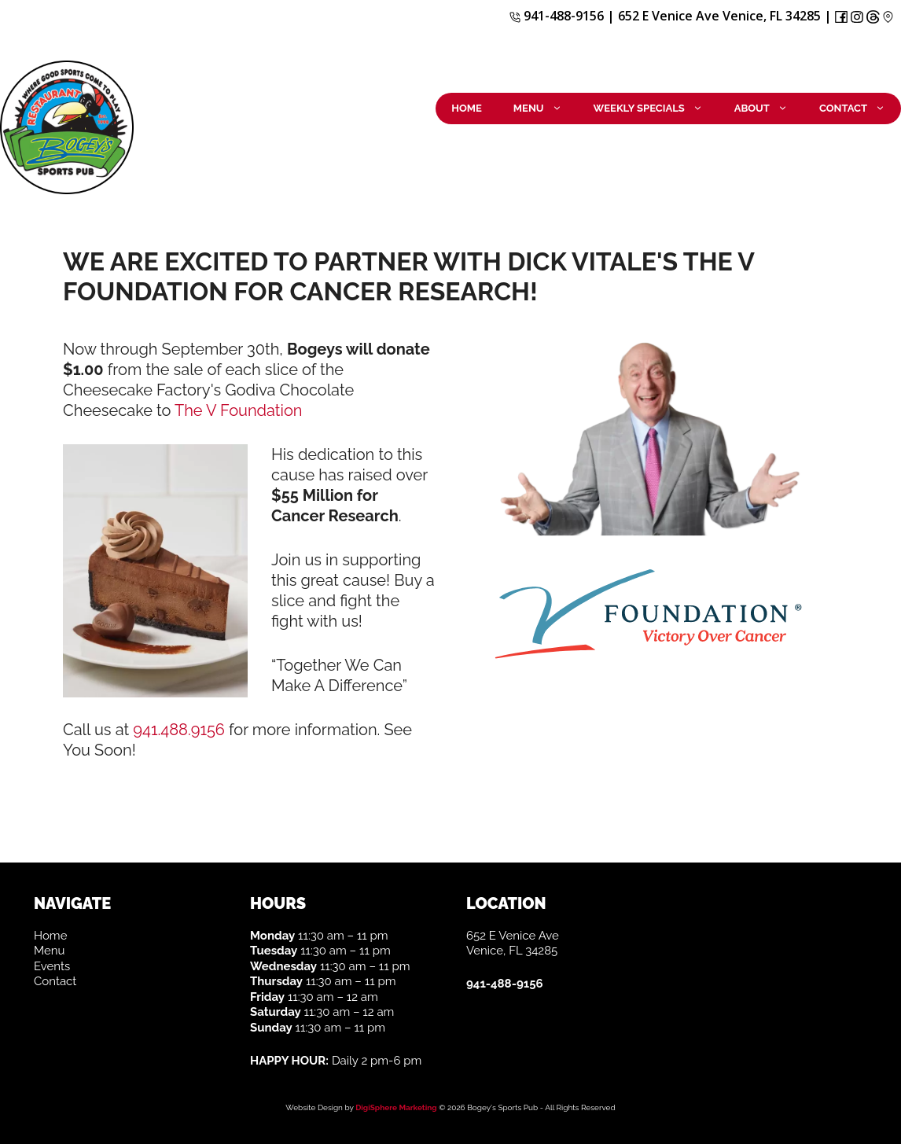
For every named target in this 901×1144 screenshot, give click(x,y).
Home (466, 108)
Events (52, 966)
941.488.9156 (179, 729)
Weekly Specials (656, 108)
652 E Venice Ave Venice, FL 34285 (719, 15)
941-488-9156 (556, 15)
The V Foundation (238, 410)
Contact (860, 108)
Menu (545, 108)
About (769, 108)
